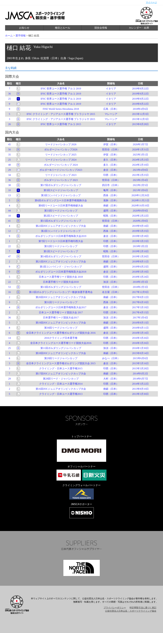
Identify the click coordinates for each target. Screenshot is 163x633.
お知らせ (24, 27)
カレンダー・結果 (139, 27)
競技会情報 (100, 27)
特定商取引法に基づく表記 (143, 607)
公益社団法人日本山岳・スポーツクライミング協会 (130, 611)
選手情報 (20, 35)
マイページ (151, 2)
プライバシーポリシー (115, 607)
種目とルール (62, 27)
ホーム (9, 35)
